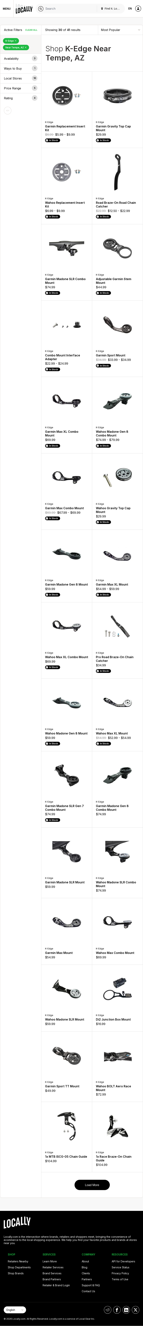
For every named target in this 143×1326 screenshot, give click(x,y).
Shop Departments (19, 1267)
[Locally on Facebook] (117, 1310)
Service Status (120, 1267)
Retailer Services (53, 1267)
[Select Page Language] (15, 1309)
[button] (20, 58)
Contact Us (88, 1291)
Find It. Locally (112, 8)
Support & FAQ (91, 1285)
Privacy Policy (120, 1273)
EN (130, 8)
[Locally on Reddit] (107, 1310)
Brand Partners (52, 1279)
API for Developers (123, 1261)
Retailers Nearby (18, 1261)
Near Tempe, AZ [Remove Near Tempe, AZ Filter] (16, 47)
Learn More (50, 1261)
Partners (87, 1279)
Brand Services (52, 1273)
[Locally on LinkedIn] (126, 1310)
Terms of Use (120, 1279)
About (85, 1261)
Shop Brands (16, 1273)
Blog (84, 1267)
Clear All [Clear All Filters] (31, 30)
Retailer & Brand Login (56, 1285)
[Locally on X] (135, 1310)
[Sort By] (120, 29)
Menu (7, 8)
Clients (86, 1273)
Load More (92, 1185)
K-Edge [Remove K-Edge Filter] (11, 40)
